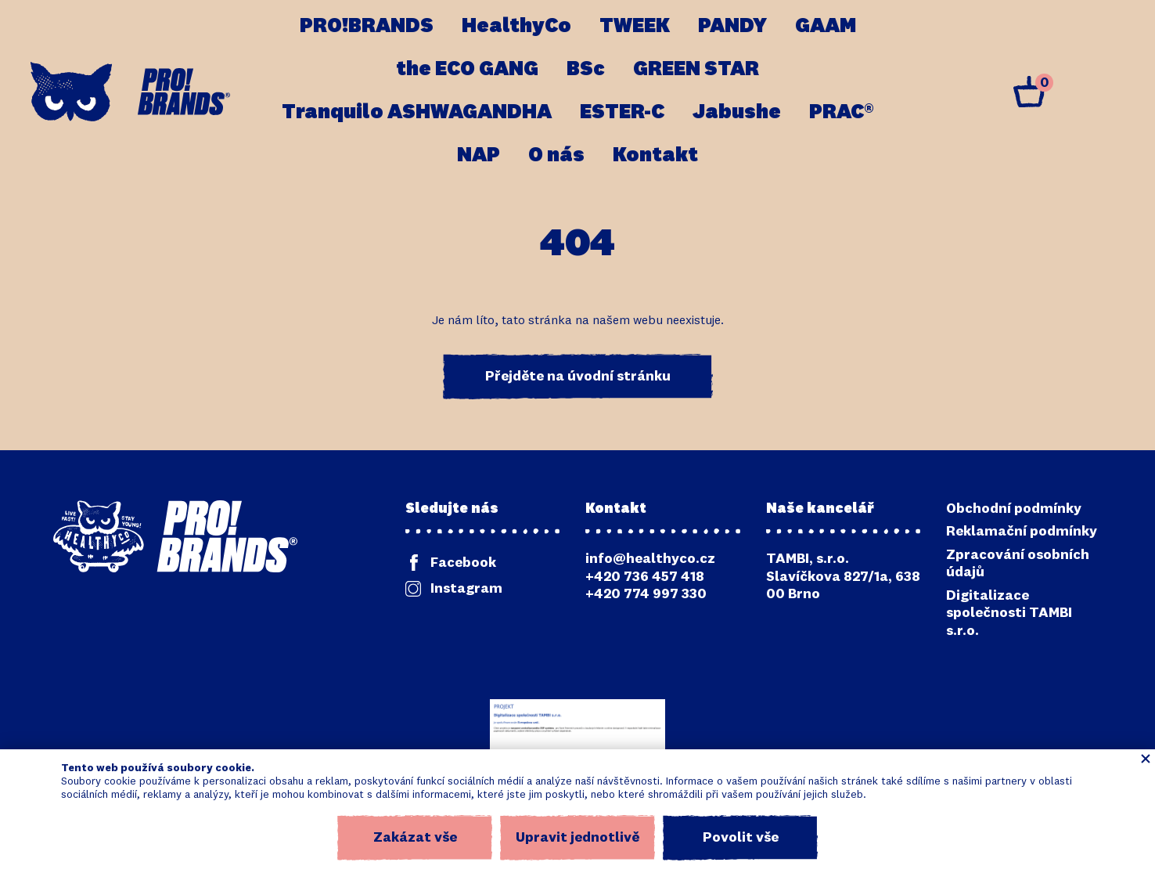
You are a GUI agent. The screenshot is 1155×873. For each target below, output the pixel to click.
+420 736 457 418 (644, 577)
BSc (586, 70)
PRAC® (841, 113)
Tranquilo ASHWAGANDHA (417, 113)
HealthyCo (516, 26)
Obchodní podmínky (1013, 509)
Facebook (463, 563)
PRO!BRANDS (367, 26)
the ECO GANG (467, 70)
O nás (556, 156)
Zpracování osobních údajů (1017, 564)
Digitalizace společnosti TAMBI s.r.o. (1009, 613)
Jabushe (737, 113)
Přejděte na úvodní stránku (578, 377)
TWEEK (634, 26)
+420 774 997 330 (646, 594)
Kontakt (655, 156)
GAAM (825, 26)
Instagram (466, 589)
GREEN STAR (696, 70)
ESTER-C (622, 113)
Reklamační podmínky (1021, 532)
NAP (478, 156)
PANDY (732, 26)
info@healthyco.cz (650, 559)
